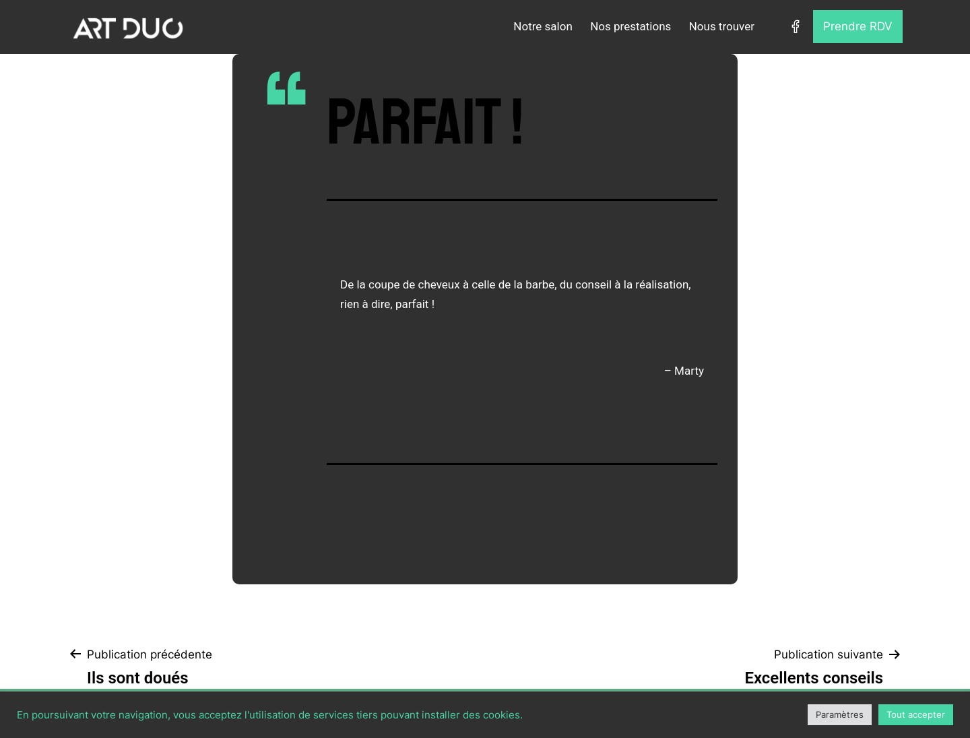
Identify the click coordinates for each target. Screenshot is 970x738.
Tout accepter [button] (915, 714)
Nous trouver (721, 26)
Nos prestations (630, 26)
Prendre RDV (858, 26)
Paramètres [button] (840, 714)
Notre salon (542, 26)
